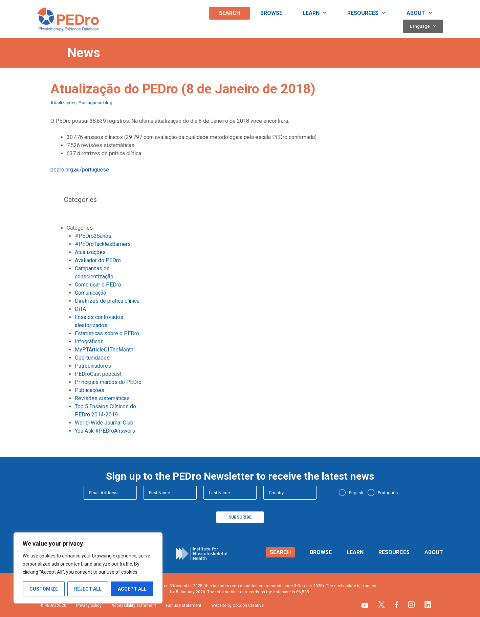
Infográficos (89, 341)
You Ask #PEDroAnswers (105, 431)
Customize (43, 589)
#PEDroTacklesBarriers (103, 244)
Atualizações (63, 102)
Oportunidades (92, 358)
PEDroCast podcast (98, 374)
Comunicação (90, 293)
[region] (88, 567)
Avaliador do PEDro (98, 260)
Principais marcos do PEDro (108, 382)
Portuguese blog (95, 102)
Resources (371, 13)
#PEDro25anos (93, 236)
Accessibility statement (133, 605)
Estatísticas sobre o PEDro (107, 333)
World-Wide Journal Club (104, 422)
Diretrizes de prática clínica (107, 301)
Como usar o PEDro (98, 284)
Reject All (88, 589)
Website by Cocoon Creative (237, 605)
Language (426, 26)
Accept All (132, 589)
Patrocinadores (93, 366)
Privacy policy (89, 605)
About (425, 13)
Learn (320, 13)
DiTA (80, 309)
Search (229, 13)
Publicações (89, 390)
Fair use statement (183, 605)
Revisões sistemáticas (102, 398)
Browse (271, 13)
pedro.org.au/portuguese (79, 169)
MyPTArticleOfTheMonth (104, 349)
